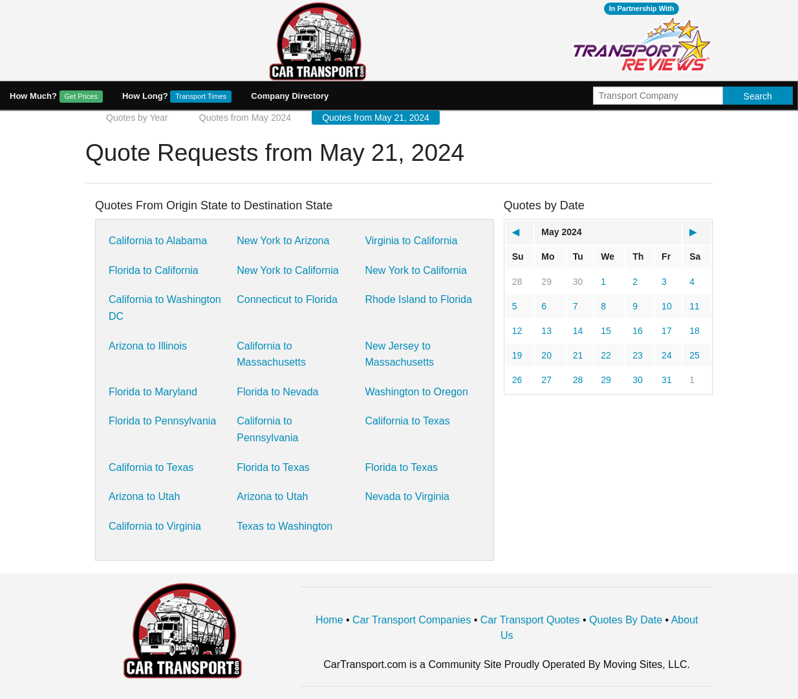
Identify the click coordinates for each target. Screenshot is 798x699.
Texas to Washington (284, 526)
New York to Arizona (283, 240)
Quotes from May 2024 (245, 117)
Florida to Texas (273, 467)
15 (606, 331)
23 (637, 355)
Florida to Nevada (277, 391)
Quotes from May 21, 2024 (375, 117)
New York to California (287, 270)
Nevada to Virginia (407, 496)
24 (667, 355)
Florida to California (154, 270)
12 (517, 331)
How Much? (56, 96)
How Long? (177, 96)
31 (667, 380)
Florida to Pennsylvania (162, 420)
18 (694, 331)
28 (517, 281)
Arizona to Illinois (148, 345)
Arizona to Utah (144, 496)
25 (694, 355)
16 (637, 331)
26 (517, 380)
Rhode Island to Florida (418, 299)
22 (606, 355)
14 (578, 331)
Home (329, 619)
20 (546, 355)
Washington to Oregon (416, 391)
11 (694, 306)
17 (667, 331)
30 (578, 281)
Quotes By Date (625, 619)
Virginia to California (411, 240)
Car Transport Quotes (530, 619)
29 (546, 281)
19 (517, 355)
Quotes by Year (137, 117)
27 (546, 380)
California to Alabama (158, 240)
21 (578, 355)
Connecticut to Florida (287, 299)
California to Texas (407, 420)
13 (546, 331)
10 (667, 306)
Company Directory (290, 96)
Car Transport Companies (411, 619)
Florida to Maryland (153, 391)
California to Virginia (155, 526)
